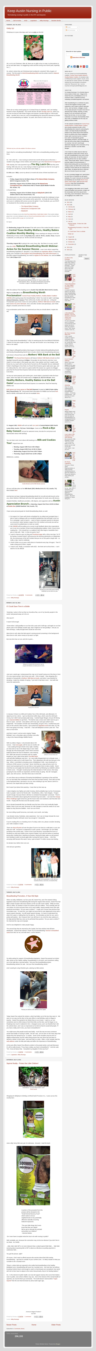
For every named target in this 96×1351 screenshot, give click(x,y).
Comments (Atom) (19, 1328)
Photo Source (33, 1089)
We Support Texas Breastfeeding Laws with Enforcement (39, 253)
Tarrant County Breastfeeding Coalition (37, 216)
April (69, 214)
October (70, 242)
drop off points (17, 827)
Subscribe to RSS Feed (78, 57)
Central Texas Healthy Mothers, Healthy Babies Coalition (35, 214)
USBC (14, 246)
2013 (68, 204)
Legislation (33, 20)
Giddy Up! (10, 28)
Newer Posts (12, 1325)
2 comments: (28, 1052)
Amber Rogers (72, 181)
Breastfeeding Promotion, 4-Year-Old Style (22, 896)
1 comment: (28, 1316)
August (70, 237)
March (70, 211)
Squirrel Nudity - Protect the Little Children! (22, 1063)
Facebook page (37, 534)
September (71, 239)
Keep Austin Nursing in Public (29, 11)
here (56, 391)
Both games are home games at (19, 389)
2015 (68, 249)
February (71, 209)
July (69, 221)
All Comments (70, 30)
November (71, 244)
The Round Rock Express (22, 358)
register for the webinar (41, 255)
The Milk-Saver (33, 756)
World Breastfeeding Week (30, 73)
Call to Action (17, 20)
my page (21, 218)
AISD (25, 20)
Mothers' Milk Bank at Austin (46, 302)
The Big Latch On (46, 111)
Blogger (58, 1344)
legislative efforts (47, 251)
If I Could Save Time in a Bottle (18, 606)
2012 (68, 202)
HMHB (15, 526)
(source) (43, 483)
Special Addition (15, 720)
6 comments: (28, 884)
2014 (68, 247)
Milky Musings (44, 20)
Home (8, 20)
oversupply (19, 745)
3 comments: (29, 595)
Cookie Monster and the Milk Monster (31, 483)
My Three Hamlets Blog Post (70, 333)
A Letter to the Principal (69, 258)
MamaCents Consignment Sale (30, 208)
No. (73, 480)
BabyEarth (41, 192)
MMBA (20, 425)
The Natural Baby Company (45, 179)
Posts (68, 27)
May (69, 216)
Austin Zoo (11, 506)
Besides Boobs (56, 20)
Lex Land (35, 425)
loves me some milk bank (18, 303)
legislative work (43, 725)
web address (10, 1041)
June (69, 219)
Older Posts (56, 1325)
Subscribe (86, 54)
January (70, 207)
